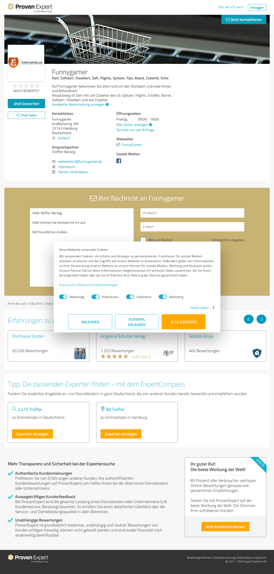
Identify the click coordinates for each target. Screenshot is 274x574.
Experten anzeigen (33, 434)
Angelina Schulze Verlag (122, 336)
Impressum (76, 287)
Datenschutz (244, 557)
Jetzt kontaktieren (244, 19)
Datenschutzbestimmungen (107, 287)
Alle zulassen (184, 324)
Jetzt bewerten (26, 103)
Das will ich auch (230, 6)
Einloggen (257, 7)
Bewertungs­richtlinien (199, 557)
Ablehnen (90, 324)
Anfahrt (64, 137)
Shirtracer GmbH (28, 336)
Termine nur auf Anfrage (135, 129)
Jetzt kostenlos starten (225, 526)
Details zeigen (190, 310)
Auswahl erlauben (137, 324)
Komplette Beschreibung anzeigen (80, 104)
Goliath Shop (201, 336)
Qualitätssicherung (224, 557)
